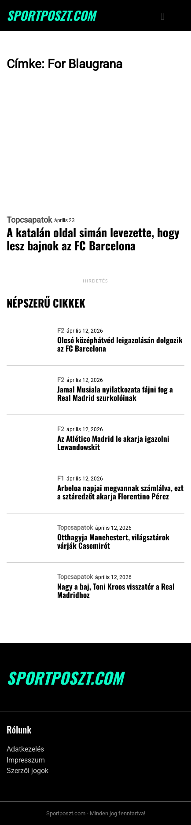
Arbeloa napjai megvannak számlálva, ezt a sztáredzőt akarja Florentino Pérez (120, 492)
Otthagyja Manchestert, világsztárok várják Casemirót (113, 541)
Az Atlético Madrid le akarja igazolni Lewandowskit (113, 442)
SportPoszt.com (51, 15)
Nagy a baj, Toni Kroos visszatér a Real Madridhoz (116, 590)
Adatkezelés (25, 749)
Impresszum (26, 760)
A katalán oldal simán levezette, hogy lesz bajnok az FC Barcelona (93, 239)
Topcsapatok (29, 220)
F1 (60, 478)
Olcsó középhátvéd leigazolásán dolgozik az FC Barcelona (120, 344)
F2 (60, 330)
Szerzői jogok (27, 770)
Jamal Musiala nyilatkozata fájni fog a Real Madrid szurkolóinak (115, 393)
